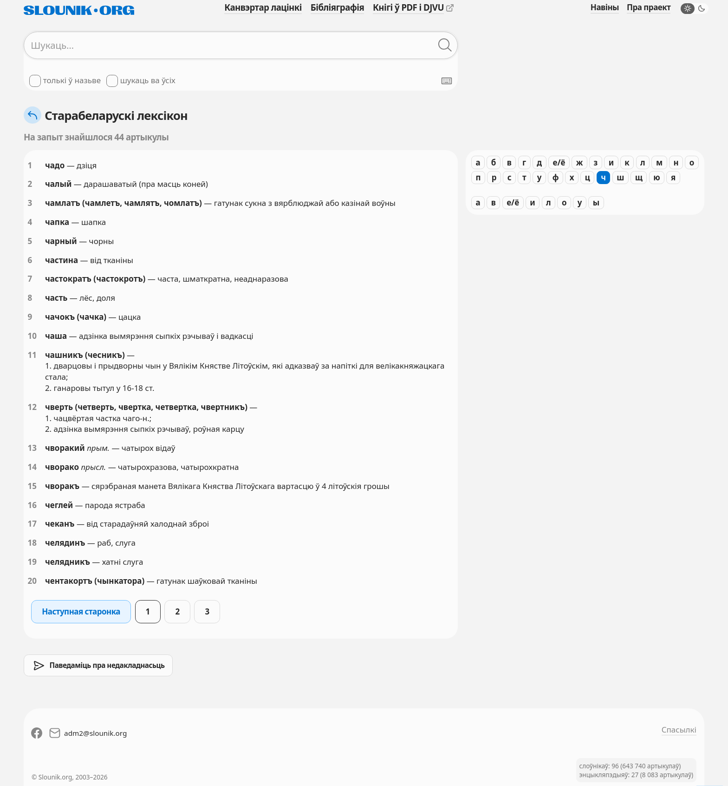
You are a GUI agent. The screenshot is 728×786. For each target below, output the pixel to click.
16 (32, 505)
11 (32, 355)
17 (32, 523)
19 (32, 561)
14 (32, 467)
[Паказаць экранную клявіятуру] (446, 80)
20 (32, 580)
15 (32, 486)
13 (32, 448)
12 (32, 407)
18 (32, 542)
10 (32, 335)
